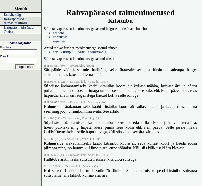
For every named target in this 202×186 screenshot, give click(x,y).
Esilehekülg (12, 15)
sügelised (59, 41)
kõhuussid (60, 37)
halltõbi (58, 33)
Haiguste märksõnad (19, 27)
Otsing (8, 32)
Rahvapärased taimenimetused (15, 21)
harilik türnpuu (79, 52)
